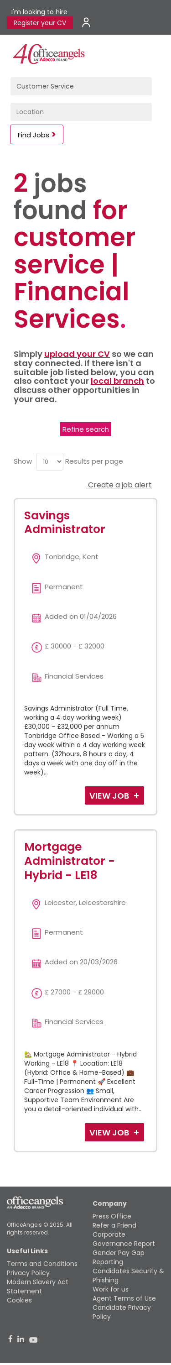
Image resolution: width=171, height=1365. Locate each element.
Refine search (85, 429)
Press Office (112, 1216)
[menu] (49, 462)
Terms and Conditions (42, 1263)
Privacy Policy (28, 1272)
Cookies (19, 1300)
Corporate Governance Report (124, 1239)
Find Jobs (33, 135)
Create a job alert (119, 485)
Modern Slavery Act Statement (37, 1286)
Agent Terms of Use (124, 1298)
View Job (110, 795)
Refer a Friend (114, 1225)
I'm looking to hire (39, 11)
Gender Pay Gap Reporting (119, 1257)
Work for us (111, 1289)
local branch (117, 381)
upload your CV (77, 354)
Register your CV (40, 22)
